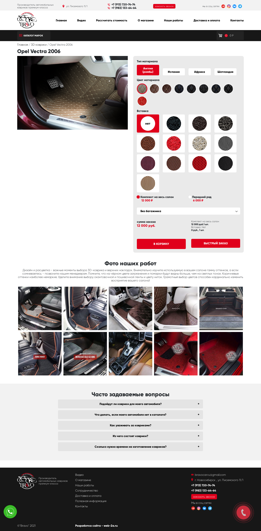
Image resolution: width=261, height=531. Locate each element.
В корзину (161, 244)
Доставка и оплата (207, 20)
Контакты (237, 20)
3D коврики (39, 44)
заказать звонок (164, 6)
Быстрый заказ (216, 243)
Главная (61, 20)
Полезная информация (90, 501)
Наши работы (173, 20)
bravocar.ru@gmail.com (210, 474)
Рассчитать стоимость (111, 20)
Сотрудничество (86, 490)
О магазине (146, 20)
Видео (81, 20)
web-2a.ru (111, 525)
